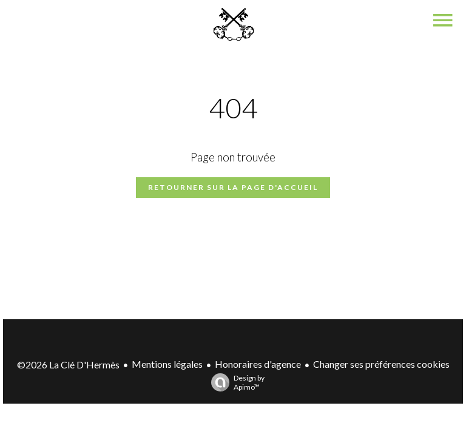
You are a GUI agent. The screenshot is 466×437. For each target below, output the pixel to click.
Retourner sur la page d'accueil (233, 187)
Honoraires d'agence (258, 364)
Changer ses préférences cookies (381, 364)
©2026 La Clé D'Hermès (68, 364)
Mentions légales (167, 364)
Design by (235, 382)
